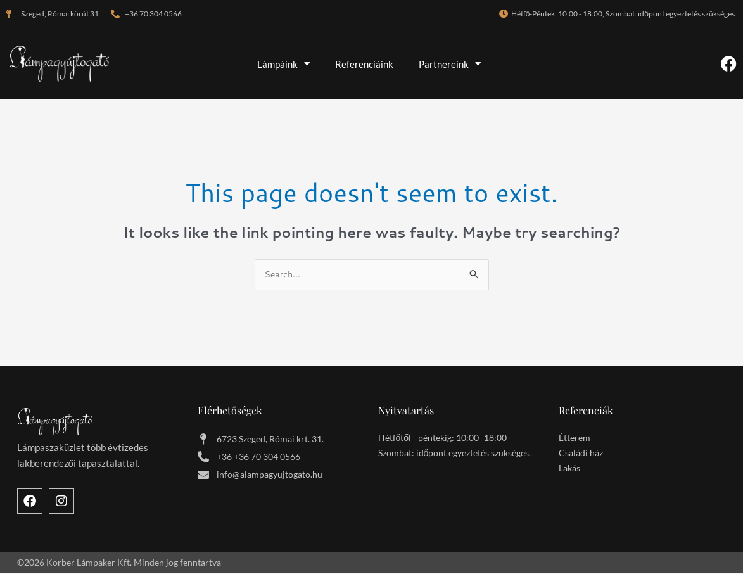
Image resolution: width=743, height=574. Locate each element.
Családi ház (581, 454)
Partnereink (450, 64)
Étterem (574, 438)
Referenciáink (364, 64)
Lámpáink (283, 64)
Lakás (569, 469)
